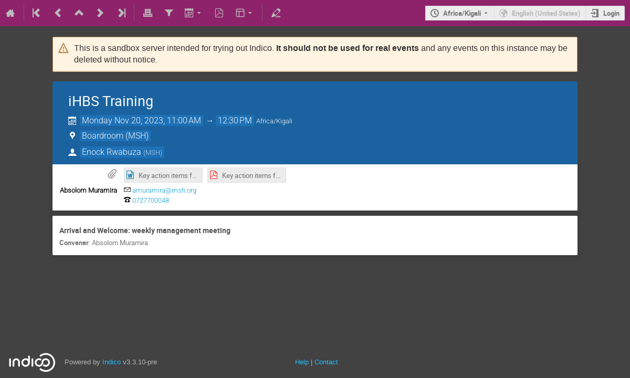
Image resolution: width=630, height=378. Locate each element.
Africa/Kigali (462, 13)
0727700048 (150, 200)
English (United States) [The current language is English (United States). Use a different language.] (546, 13)
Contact (326, 362)
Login (611, 13)
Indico (111, 362)
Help (302, 362)
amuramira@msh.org (164, 190)
